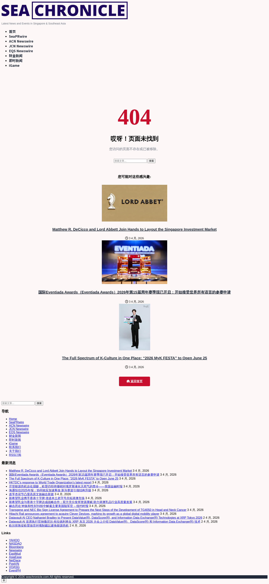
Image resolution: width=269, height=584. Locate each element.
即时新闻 (15, 60)
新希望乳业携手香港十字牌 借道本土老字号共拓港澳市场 (46, 498)
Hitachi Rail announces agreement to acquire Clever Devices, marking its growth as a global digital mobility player (84, 513)
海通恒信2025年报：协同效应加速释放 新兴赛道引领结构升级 (50, 490)
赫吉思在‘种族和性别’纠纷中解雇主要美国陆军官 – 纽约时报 (48, 506)
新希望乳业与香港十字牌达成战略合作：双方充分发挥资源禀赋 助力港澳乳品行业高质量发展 (70, 502)
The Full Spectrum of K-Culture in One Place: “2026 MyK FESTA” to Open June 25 (134, 358)
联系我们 (15, 447)
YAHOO (14, 540)
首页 (12, 31)
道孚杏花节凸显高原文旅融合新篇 (31, 494)
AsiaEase (15, 557)
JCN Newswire (21, 45)
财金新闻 (15, 55)
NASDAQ (15, 543)
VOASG (14, 567)
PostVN (14, 563)
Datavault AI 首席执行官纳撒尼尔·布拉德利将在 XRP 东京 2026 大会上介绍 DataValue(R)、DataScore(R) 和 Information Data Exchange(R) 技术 (104, 521)
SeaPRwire (18, 36)
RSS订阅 (15, 454)
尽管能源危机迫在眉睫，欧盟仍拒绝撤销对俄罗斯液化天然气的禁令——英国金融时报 (66, 486)
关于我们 (15, 451)
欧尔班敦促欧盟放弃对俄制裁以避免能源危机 (39, 525)
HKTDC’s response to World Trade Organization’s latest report (50, 482)
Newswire (15, 550)
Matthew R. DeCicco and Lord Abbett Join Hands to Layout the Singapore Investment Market (134, 229)
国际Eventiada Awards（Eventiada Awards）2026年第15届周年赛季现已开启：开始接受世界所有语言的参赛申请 (134, 292)
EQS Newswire (21, 50)
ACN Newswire (21, 41)
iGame (14, 65)
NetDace (15, 560)
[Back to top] (3, 581)
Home (13, 418)
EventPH (15, 570)
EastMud (15, 553)
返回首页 (134, 381)
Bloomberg (16, 547)
